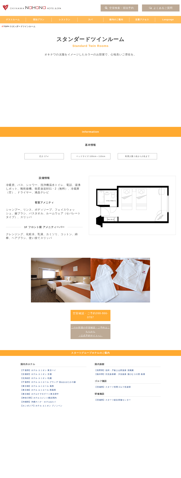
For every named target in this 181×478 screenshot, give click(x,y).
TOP (6, 26)
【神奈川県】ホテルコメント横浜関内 (39, 398)
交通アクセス (142, 19)
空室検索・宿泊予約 (119, 8)
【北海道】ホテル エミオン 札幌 (36, 378)
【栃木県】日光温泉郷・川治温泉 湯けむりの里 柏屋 (120, 374)
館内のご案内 (116, 19)
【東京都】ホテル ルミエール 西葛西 (38, 390)
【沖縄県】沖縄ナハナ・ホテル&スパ (38, 402)
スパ (90, 19)
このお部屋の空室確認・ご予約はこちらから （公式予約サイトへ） (90, 331)
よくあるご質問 (161, 8)
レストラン (64, 19)
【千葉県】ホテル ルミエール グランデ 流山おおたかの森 (48, 382)
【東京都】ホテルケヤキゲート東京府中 (40, 394)
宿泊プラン (39, 19)
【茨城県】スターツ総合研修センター (113, 400)
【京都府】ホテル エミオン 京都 (36, 374)
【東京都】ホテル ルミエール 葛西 (37, 386)
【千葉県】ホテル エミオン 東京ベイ (38, 370)
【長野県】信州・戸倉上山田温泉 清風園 (114, 370)
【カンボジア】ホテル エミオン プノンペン (42, 406)
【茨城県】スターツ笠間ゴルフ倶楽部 (113, 387)
